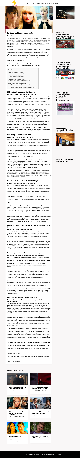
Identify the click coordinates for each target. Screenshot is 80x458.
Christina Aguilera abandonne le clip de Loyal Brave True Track (40, 388)
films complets (61, 100)
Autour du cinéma (10, 31)
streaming (66, 100)
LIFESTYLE (26, 3)
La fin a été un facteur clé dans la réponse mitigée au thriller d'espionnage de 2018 (23, 87)
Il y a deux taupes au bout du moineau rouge (16, 77)
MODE (34, 3)
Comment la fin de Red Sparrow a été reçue (16, 86)
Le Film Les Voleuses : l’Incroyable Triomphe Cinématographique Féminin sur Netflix (63, 65)
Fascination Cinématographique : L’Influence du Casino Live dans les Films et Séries (65, 35)
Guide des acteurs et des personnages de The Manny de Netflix (16, 438)
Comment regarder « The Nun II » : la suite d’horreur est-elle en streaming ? (17, 389)
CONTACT (56, 3)
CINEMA (42, 3)
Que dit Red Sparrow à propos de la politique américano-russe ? (20, 80)
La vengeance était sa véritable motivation (16, 76)
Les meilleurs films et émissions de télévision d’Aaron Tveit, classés (40, 437)
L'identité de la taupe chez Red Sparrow (15, 72)
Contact (37, 454)
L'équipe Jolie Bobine (13, 391)
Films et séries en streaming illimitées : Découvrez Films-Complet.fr (63, 95)
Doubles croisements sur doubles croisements (17, 79)
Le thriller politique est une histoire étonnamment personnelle (19, 84)
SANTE (30, 3)
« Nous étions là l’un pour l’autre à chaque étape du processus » (40, 412)
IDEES (52, 3)
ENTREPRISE (47, 3)
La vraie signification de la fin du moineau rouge (17, 83)
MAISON (38, 3)
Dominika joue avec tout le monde (14, 75)
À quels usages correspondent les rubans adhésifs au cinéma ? (65, 130)
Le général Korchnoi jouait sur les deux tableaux (17, 73)
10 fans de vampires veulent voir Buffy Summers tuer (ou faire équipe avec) (17, 413)
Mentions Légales (50, 454)
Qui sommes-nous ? (30, 454)
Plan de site (42, 454)
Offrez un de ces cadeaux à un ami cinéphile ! (64, 160)
